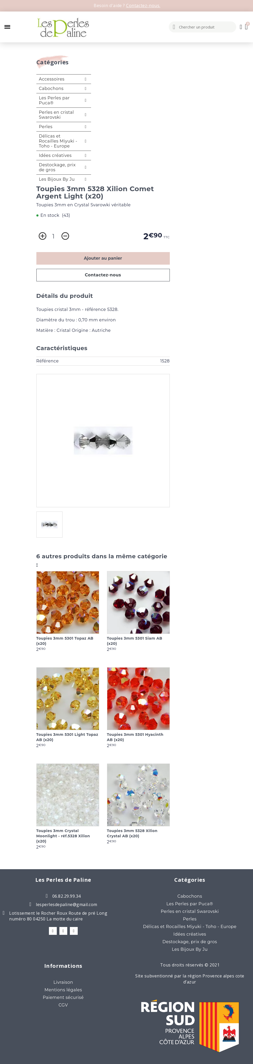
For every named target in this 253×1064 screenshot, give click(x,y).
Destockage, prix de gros (57, 167)
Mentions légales (63, 989)
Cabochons (51, 88)
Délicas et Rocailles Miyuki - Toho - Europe (58, 141)
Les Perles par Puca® (54, 100)
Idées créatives (55, 155)
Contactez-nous (103, 274)
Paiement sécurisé (63, 997)
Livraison (63, 982)
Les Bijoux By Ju (57, 179)
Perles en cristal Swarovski (56, 115)
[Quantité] (53, 236)
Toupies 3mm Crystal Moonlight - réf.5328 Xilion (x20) (63, 836)
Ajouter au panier (103, 258)
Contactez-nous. (143, 5)
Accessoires (52, 79)
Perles (46, 126)
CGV (63, 1005)
